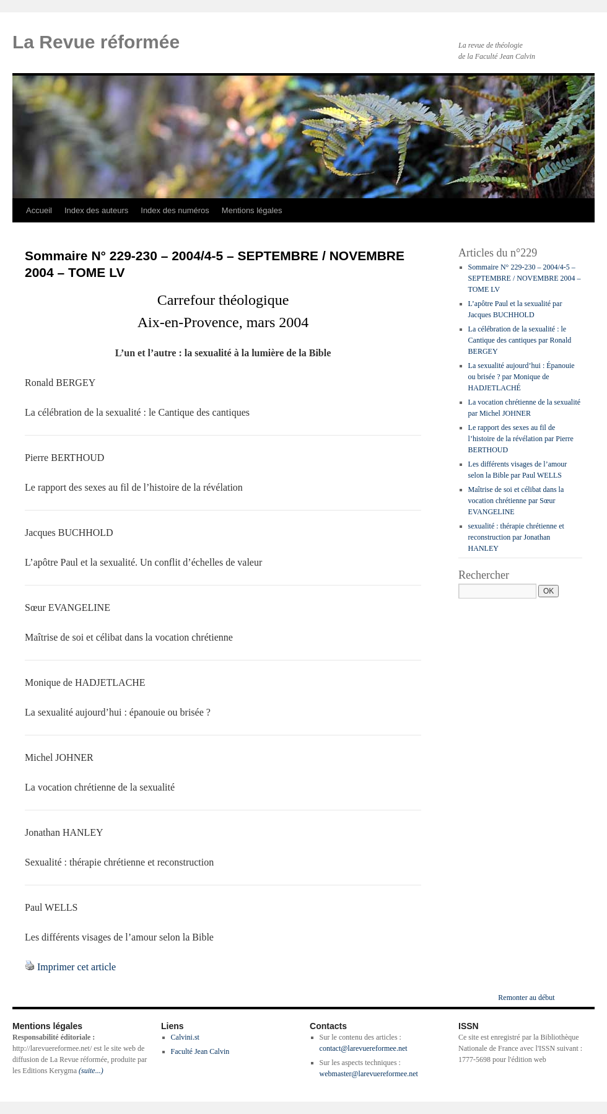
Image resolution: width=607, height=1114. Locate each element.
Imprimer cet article (76, 967)
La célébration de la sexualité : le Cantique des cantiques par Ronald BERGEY (520, 340)
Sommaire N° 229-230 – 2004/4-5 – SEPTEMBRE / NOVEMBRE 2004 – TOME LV (524, 278)
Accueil (39, 210)
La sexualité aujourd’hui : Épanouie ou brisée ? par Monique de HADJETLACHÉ (521, 376)
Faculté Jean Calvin (200, 1051)
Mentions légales (252, 210)
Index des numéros (175, 210)
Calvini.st (185, 1037)
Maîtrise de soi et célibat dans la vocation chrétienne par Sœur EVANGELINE (516, 500)
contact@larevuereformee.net (364, 1048)
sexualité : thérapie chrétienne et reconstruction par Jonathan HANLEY (516, 537)
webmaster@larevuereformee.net (369, 1073)
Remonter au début (526, 997)
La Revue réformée (96, 42)
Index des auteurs (96, 210)
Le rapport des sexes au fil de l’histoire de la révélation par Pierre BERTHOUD (521, 438)
